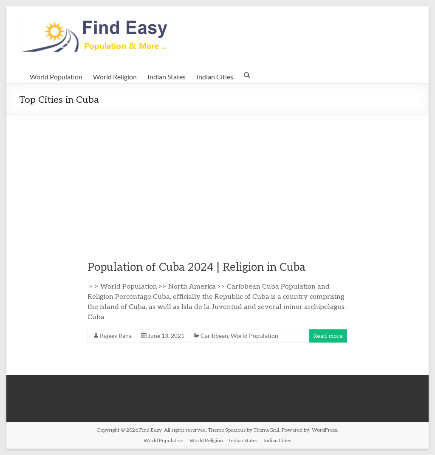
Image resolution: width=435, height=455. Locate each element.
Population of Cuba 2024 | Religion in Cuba (196, 267)
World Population (56, 77)
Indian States (166, 77)
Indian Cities (214, 77)
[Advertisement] (217, 180)
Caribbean (214, 335)
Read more (328, 336)
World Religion (115, 77)
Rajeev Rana (116, 335)
